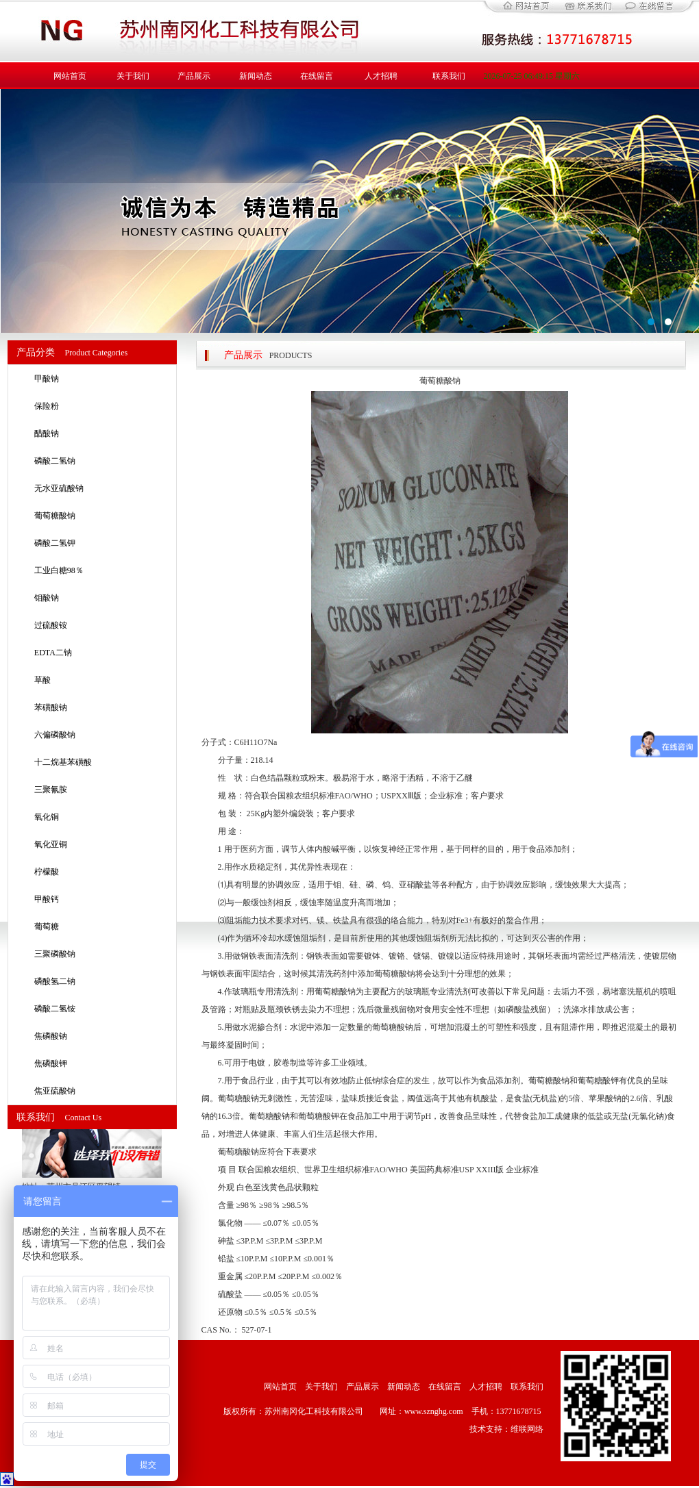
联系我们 (448, 76)
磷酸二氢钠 (54, 461)
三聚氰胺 (50, 789)
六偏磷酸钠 (54, 735)
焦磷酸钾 (50, 1063)
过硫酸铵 (50, 625)
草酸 (42, 680)
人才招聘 (381, 76)
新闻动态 (255, 76)
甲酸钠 (46, 378)
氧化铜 (46, 817)
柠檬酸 (46, 872)
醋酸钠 (46, 433)
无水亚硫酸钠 (59, 488)
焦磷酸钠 (50, 1036)
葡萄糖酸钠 (54, 515)
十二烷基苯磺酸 (63, 762)
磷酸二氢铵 (54, 1008)
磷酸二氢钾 (54, 543)
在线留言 (316, 76)
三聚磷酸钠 (54, 954)
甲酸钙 (46, 899)
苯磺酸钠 (50, 707)
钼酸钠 (46, 598)
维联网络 (527, 1429)
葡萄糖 (46, 926)
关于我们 (132, 76)
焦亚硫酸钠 (54, 1091)
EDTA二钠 (53, 652)
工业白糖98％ (59, 570)
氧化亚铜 (50, 844)
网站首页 (69, 76)
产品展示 (193, 76)
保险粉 (46, 406)
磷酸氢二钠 (54, 981)
